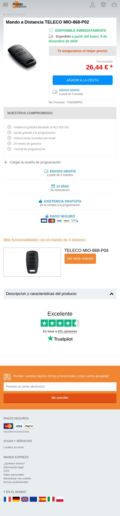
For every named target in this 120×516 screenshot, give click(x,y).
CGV (6, 470)
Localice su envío (14, 447)
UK (25, 499)
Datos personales (14, 474)
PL (60, 499)
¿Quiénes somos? (14, 463)
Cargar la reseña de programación (35, 162)
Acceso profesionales (16, 482)
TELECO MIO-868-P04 (87, 250)
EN (33, 499)
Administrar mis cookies (17, 478)
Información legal (14, 467)
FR (7, 499)
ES (42, 499)
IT (51, 499)
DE (16, 499)
